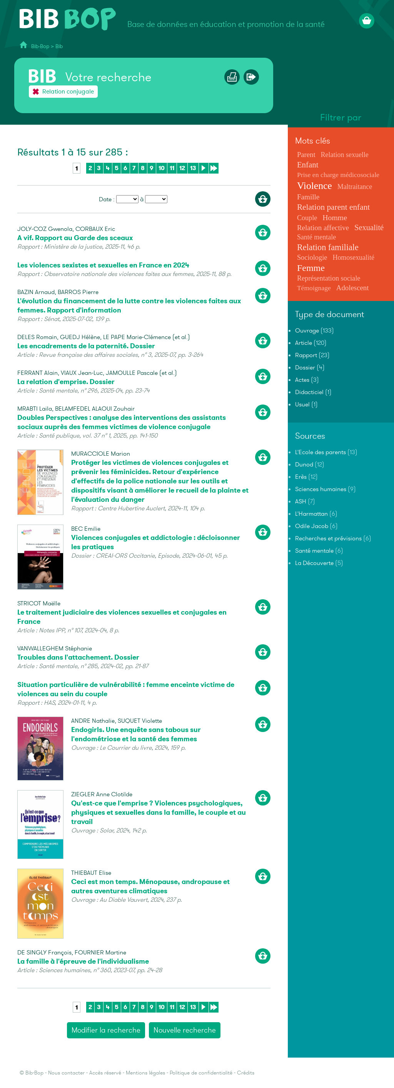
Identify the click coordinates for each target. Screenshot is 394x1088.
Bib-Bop (40, 46)
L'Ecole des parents (320, 452)
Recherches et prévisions (328, 538)
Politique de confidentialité (201, 1072)
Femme (311, 268)
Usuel (302, 404)
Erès (301, 477)
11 (172, 168)
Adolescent (352, 288)
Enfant (308, 164)
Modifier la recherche (106, 1030)
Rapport (306, 355)
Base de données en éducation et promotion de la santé (226, 24)
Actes (302, 380)
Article (303, 343)
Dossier (305, 367)
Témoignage (314, 288)
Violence (314, 185)
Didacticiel (309, 392)
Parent (306, 154)
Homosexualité (353, 257)
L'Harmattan (311, 514)
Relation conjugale (68, 91)
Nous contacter (66, 1072)
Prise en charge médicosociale (338, 175)
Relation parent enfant (333, 207)
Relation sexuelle (345, 155)
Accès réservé (105, 1072)
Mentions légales (145, 1072)
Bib (59, 46)
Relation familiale (328, 247)
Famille (308, 197)
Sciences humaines (320, 489)
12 (182, 168)
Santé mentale (316, 237)
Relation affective (323, 228)
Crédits (245, 1072)
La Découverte (314, 563)
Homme (334, 217)
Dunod (304, 464)
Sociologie (312, 257)
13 (193, 168)
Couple (307, 218)
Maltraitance (354, 187)
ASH (300, 501)
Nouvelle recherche (185, 1030)
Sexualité (369, 227)
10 (162, 168)
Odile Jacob (311, 526)
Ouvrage (307, 330)
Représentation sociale (328, 278)
